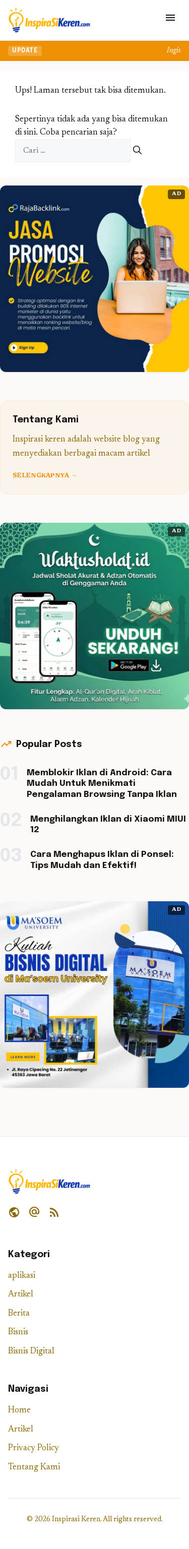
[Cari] (137, 151)
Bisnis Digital (31, 1351)
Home (19, 1410)
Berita (19, 1314)
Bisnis (18, 1332)
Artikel (20, 1294)
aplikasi (21, 1276)
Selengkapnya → (45, 476)
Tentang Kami (34, 1467)
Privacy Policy (33, 1448)
